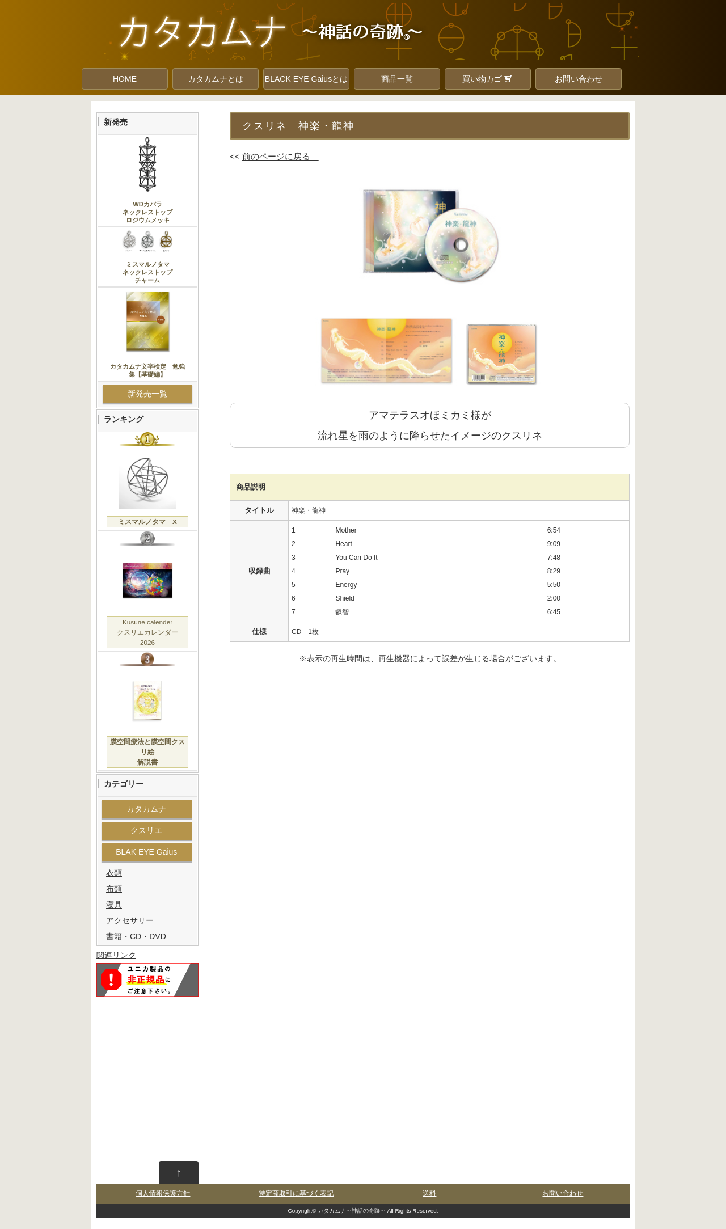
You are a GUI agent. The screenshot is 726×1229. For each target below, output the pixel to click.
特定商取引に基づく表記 (296, 1193)
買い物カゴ (487, 78)
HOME (125, 78)
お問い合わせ (578, 78)
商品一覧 (397, 78)
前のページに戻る (280, 156)
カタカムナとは (215, 78)
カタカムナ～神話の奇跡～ (352, 1210)
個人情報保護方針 (163, 1193)
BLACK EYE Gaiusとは (306, 78)
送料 (429, 1193)
